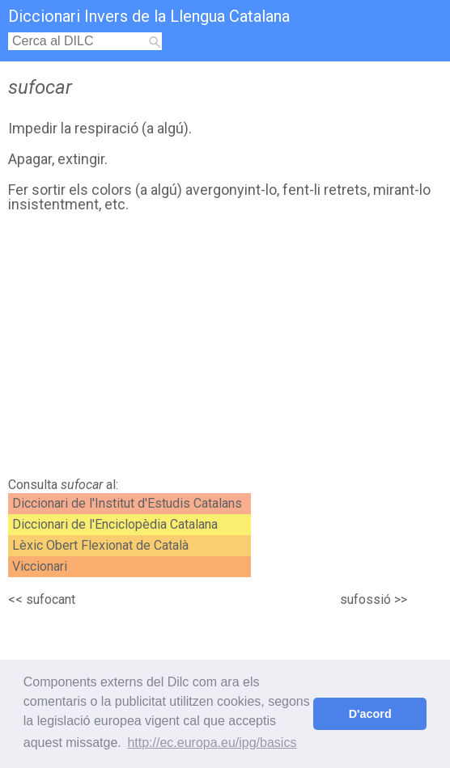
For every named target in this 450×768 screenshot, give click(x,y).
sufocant (50, 599)
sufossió (365, 599)
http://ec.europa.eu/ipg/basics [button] (211, 742)
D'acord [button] (370, 713)
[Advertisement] (221, 349)
